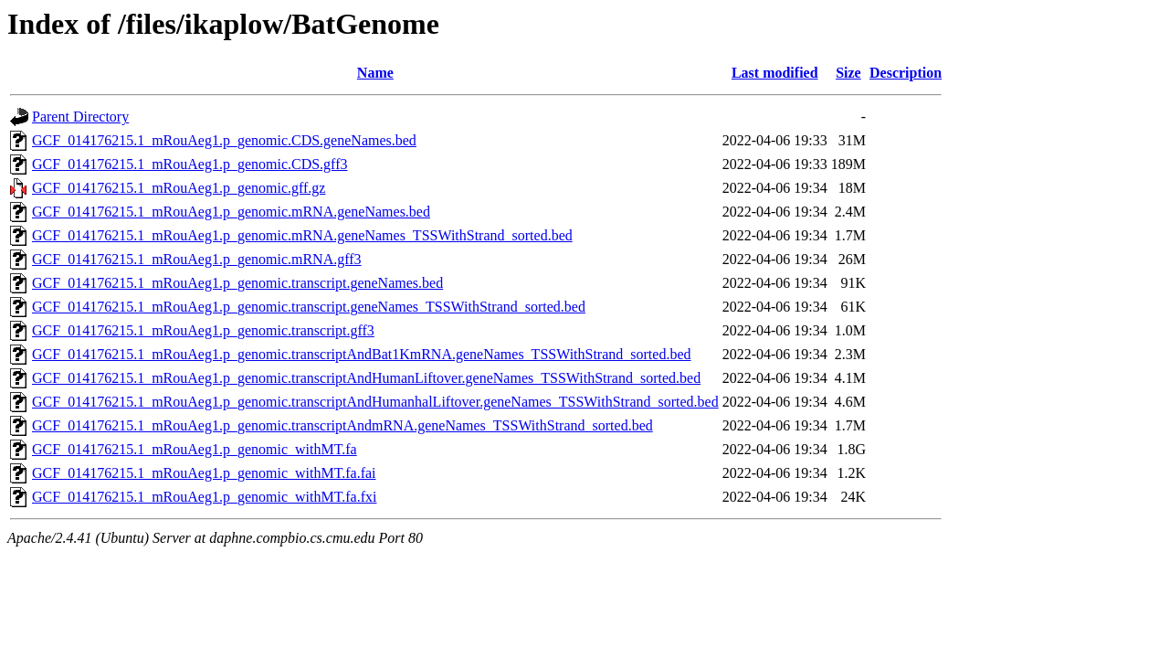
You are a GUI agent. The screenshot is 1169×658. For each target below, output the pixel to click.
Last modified (775, 72)
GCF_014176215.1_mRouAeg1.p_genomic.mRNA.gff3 (197, 259)
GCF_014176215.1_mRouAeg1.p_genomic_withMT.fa (194, 449)
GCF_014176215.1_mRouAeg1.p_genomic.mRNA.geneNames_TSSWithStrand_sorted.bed (302, 235)
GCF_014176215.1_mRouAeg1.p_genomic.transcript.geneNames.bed (237, 283)
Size (848, 72)
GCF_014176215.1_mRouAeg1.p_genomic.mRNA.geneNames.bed (231, 211)
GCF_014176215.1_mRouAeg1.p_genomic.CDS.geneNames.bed (224, 140)
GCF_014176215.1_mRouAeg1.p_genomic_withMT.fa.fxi (204, 496)
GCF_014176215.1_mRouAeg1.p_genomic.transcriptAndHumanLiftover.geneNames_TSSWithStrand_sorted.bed (366, 378)
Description (905, 72)
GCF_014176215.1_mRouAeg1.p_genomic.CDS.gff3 (189, 164)
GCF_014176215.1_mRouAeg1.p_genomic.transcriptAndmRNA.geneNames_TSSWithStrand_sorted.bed (342, 425)
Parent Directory (80, 116)
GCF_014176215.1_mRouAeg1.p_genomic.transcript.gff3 (203, 330)
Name (375, 72)
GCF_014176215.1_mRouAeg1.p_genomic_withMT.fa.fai (204, 473)
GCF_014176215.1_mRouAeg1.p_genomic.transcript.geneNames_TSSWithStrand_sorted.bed (308, 306)
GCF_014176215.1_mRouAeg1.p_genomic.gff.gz (178, 188)
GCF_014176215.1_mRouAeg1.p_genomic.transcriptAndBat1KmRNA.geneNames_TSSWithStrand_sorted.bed (361, 354)
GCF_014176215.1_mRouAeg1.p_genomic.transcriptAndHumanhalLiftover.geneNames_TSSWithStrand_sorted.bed (375, 401)
